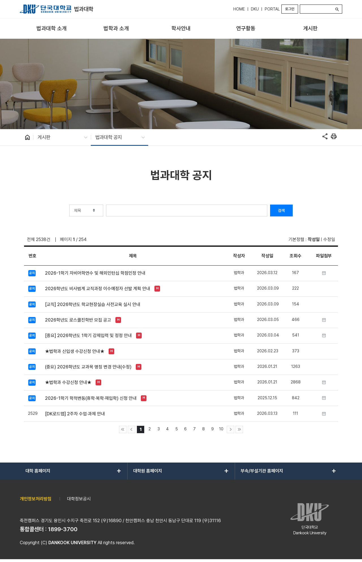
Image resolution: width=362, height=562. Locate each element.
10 (221, 428)
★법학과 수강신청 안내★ (68, 382)
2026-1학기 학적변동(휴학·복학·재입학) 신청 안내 (91, 398)
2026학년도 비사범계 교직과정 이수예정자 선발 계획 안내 (97, 288)
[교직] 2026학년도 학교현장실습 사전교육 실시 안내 (92, 304)
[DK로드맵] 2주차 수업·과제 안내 (75, 413)
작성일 (314, 239)
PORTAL (272, 9)
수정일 (329, 239)
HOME (239, 9)
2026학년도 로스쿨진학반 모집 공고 (78, 320)
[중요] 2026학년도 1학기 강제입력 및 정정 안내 (88, 335)
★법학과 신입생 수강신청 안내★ (74, 351)
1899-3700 (62, 529)
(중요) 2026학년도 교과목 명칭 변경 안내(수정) (88, 367)
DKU (255, 9)
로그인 (289, 9)
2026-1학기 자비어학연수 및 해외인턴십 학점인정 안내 (95, 273)
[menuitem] (51, 29)
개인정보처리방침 (35, 499)
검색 (281, 210)
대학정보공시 (79, 499)
